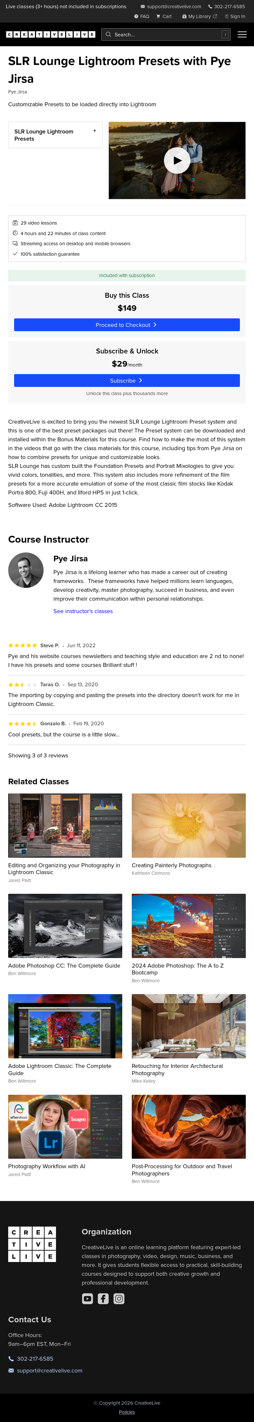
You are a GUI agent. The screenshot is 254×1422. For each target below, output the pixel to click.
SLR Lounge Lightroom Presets (43, 135)
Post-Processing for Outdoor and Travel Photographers (182, 1169)
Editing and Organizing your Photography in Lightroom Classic (64, 868)
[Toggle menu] (242, 34)
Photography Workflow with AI (46, 1166)
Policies (127, 1412)
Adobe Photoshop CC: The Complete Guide (64, 965)
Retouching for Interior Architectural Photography (177, 1069)
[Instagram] (119, 1299)
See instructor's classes (83, 611)
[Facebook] (103, 1299)
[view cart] (165, 16)
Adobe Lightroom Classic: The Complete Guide (59, 1069)
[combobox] (166, 34)
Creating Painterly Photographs (171, 865)
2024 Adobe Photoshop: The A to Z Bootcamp (178, 969)
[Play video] (177, 160)
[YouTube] (87, 1299)
